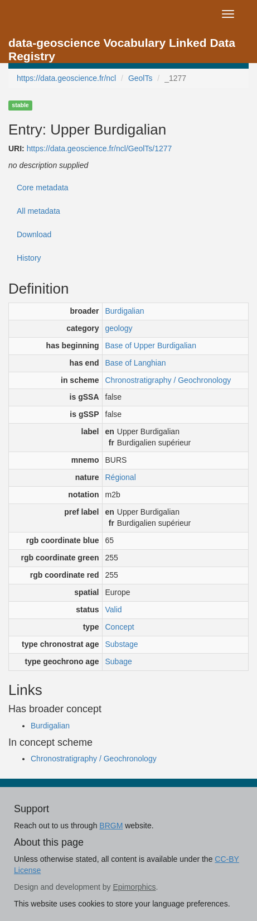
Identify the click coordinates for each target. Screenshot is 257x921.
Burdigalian (124, 310)
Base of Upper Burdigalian (150, 345)
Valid (113, 609)
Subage (118, 661)
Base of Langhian (135, 362)
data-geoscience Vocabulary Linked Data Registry (121, 46)
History (29, 257)
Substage (121, 644)
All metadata (38, 211)
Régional (120, 477)
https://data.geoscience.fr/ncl (66, 78)
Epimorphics (134, 886)
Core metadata (43, 187)
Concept (119, 626)
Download (34, 234)
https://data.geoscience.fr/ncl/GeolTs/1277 (99, 148)
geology (119, 328)
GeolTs (140, 78)
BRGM (111, 825)
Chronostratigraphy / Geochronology (168, 380)
